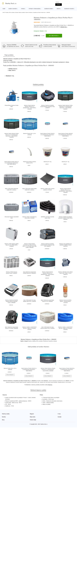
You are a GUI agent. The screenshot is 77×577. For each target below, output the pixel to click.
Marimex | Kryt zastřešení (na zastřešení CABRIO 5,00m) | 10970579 (65, 245)
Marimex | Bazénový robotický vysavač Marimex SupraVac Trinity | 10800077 (47, 106)
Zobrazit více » (63, 27)
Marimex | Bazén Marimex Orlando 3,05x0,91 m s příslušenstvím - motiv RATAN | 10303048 (48, 369)
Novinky (4, 416)
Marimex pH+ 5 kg (47, 161)
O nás (59, 413)
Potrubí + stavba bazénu (34, 8)
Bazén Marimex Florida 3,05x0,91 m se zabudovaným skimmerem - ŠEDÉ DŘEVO (47, 134)
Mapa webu (32, 416)
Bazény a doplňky (13, 8)
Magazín (32, 413)
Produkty (6, 12)
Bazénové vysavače (69, 8)
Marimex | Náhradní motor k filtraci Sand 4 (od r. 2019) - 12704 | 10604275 (65, 273)
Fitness (23, 8)
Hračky (58, 8)
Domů (4, 8)
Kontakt (59, 416)
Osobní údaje (33, 419)
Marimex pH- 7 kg (65, 161)
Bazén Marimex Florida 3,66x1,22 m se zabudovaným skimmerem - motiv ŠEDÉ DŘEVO (12, 163)
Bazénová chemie (48, 8)
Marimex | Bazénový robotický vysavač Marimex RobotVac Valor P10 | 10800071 (47, 245)
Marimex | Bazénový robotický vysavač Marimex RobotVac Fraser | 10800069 (11, 301)
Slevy (3, 419)
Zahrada (16, 12)
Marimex (45, 27)
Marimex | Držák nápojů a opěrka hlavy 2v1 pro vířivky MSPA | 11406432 (11, 245)
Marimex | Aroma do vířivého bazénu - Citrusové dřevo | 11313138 (65, 301)
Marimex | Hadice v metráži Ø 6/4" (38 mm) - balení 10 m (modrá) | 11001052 (65, 328)
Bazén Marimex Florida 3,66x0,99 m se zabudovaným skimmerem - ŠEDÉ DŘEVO (65, 134)
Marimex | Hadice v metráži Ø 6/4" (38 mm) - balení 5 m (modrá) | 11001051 (29, 328)
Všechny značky (6, 413)
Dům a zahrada (11, 12)
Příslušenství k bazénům (48, 341)
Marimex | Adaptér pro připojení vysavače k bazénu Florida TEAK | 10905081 (65, 218)
